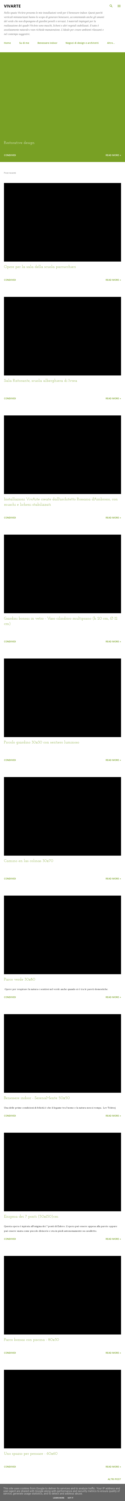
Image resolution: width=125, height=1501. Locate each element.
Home (7, 42)
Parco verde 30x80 (19, 980)
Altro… (111, 42)
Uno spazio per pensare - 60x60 (31, 1454)
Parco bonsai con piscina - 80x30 (31, 1340)
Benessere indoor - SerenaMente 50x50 (37, 1098)
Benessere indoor (47, 42)
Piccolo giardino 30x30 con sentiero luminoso (41, 742)
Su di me (24, 42)
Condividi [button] (10, 155)
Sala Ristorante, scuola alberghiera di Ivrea (40, 381)
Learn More (58, 1498)
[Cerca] (111, 6)
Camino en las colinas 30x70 (28, 861)
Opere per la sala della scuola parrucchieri (40, 267)
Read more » (113, 155)
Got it (70, 1498)
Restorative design (19, 143)
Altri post (114, 1479)
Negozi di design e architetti (82, 42)
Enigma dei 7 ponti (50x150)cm (31, 1217)
